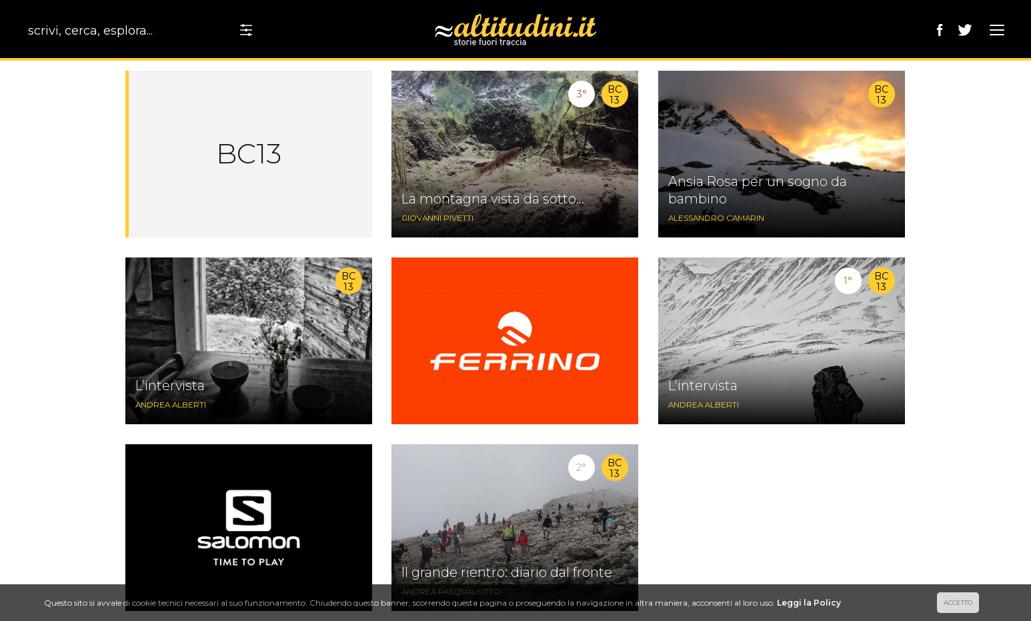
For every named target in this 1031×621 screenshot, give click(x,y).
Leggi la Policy (809, 603)
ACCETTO (958, 602)
